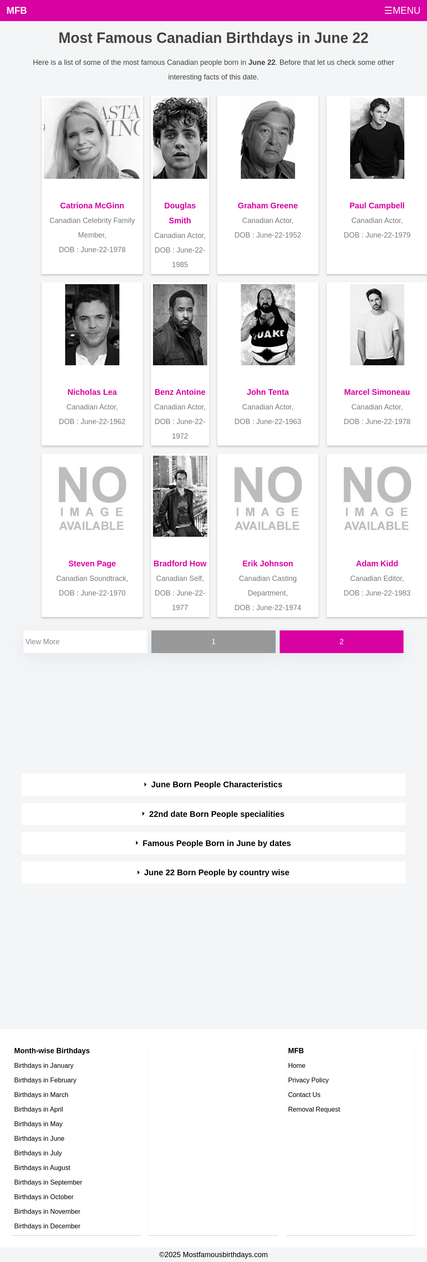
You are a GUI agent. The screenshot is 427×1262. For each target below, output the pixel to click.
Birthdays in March (41, 1094)
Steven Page (92, 563)
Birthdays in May (38, 1123)
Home (297, 1065)
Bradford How (179, 563)
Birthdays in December (47, 1226)
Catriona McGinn (92, 205)
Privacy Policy (308, 1080)
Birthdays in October (44, 1196)
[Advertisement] (208, 712)
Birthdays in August (42, 1167)
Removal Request (314, 1109)
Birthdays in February (45, 1080)
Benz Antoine (180, 392)
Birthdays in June (39, 1138)
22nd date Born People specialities (216, 814)
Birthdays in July (38, 1153)
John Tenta (268, 392)
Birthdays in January (44, 1065)
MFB (16, 10)
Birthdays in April (38, 1109)
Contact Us (304, 1094)
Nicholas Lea (92, 392)
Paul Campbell (377, 205)
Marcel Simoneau (377, 392)
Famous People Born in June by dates (216, 843)
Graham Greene (268, 205)
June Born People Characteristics (217, 784)
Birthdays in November (47, 1211)
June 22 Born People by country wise (216, 872)
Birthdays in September (48, 1182)
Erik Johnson (267, 563)
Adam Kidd (377, 563)
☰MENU (402, 10)
